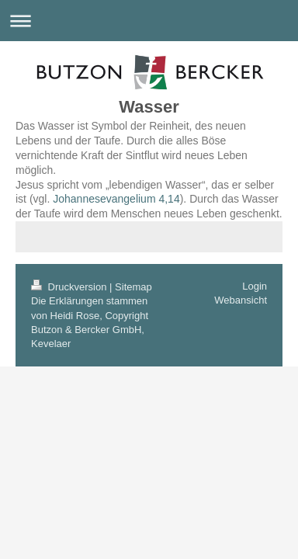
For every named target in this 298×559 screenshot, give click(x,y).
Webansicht (240, 300)
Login (254, 286)
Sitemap (133, 287)
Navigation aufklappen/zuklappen (149, 20)
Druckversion (70, 287)
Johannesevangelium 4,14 (116, 199)
